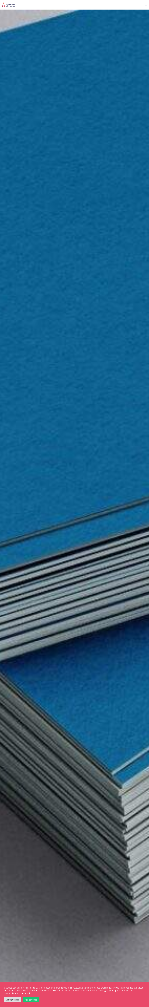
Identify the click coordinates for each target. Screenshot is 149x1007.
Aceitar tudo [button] (31, 999)
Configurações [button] (12, 999)
